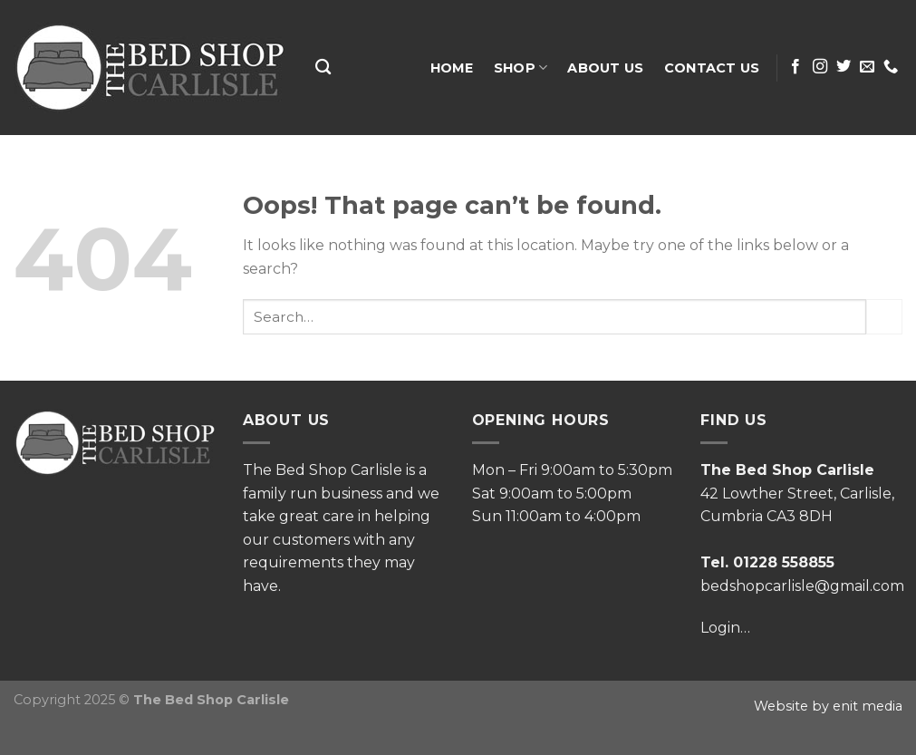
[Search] (323, 67)
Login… (725, 627)
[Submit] (884, 316)
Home (452, 68)
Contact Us (712, 68)
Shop (521, 67)
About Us (605, 68)
